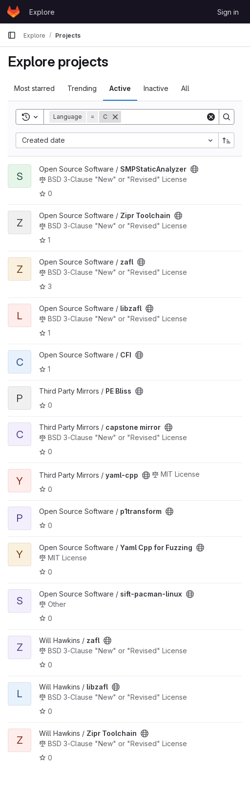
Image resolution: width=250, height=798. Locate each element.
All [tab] (185, 88)
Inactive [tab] (156, 88)
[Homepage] (13, 12)
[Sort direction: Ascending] (226, 140)
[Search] (181, 117)
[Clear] (211, 117)
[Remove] (115, 117)
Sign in (228, 12)
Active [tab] (120, 88)
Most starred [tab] (34, 88)
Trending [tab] (82, 88)
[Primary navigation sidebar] (12, 35)
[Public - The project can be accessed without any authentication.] (194, 169)
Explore (42, 12)
